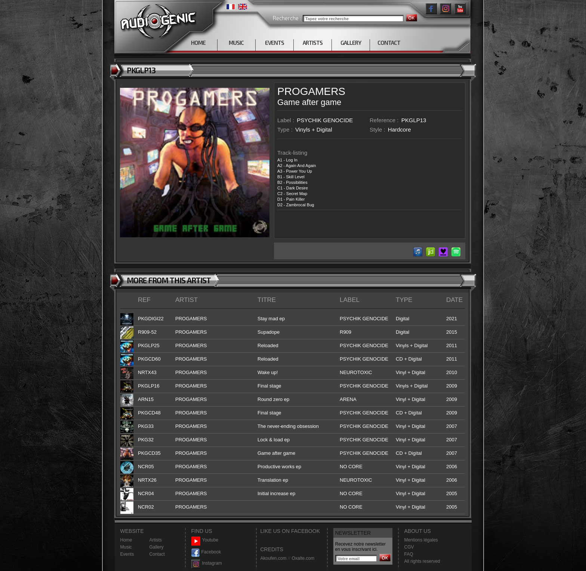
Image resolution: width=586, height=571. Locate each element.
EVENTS (274, 42)
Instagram (206, 563)
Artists (155, 540)
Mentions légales (421, 540)
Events (127, 554)
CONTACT (388, 42)
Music (126, 547)
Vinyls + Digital (313, 129)
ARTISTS (313, 42)
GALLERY (350, 42)
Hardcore (399, 129)
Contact (157, 554)
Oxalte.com (303, 558)
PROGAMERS (311, 91)
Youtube (205, 540)
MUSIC (236, 42)
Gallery (156, 547)
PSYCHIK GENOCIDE (325, 120)
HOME (198, 42)
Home (126, 540)
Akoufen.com (273, 558)
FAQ (408, 554)
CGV (409, 547)
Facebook (206, 552)
